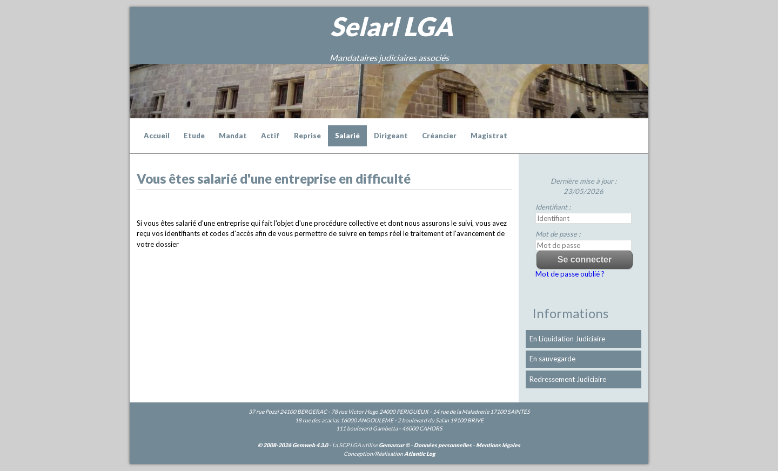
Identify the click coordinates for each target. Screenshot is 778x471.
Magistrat (489, 135)
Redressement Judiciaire (567, 379)
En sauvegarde (552, 358)
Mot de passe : (557, 234)
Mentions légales (498, 445)
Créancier (439, 135)
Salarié (347, 135)
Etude (194, 135)
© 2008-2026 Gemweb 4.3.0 (293, 445)
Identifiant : (553, 207)
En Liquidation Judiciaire (567, 338)
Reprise (307, 135)
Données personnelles (443, 445)
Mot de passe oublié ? (570, 274)
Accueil (157, 135)
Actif (270, 135)
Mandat (233, 135)
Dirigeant (391, 135)
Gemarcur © (394, 445)
